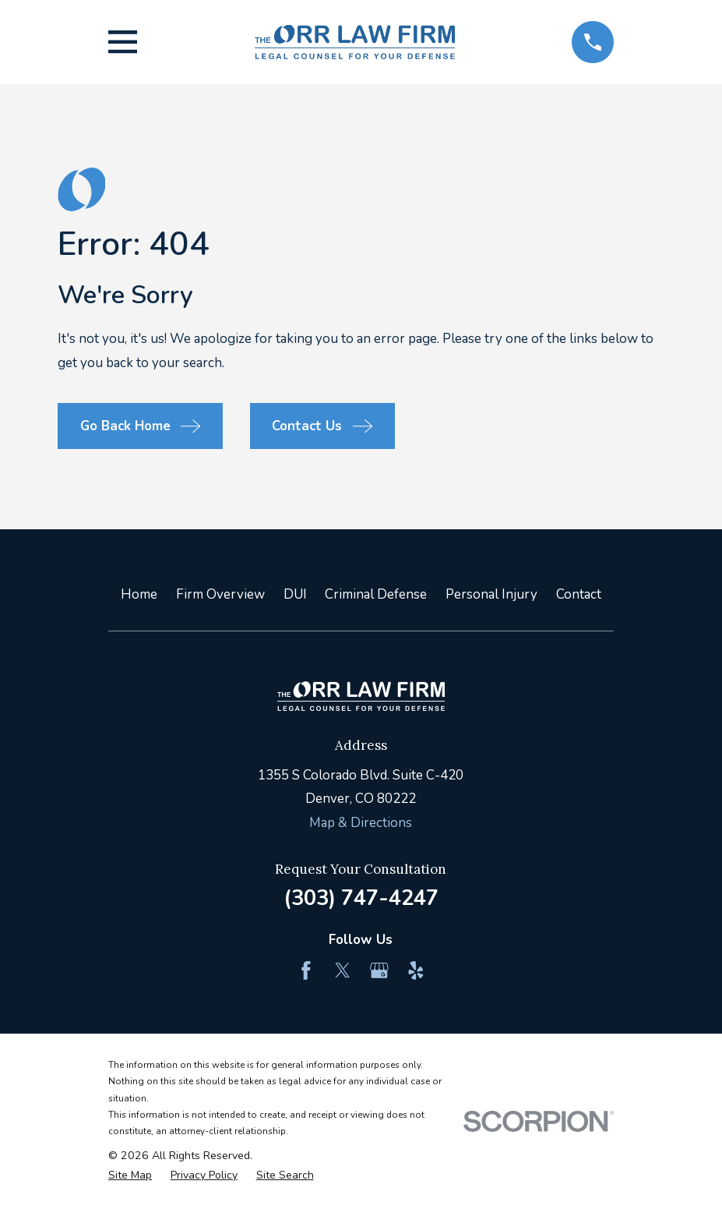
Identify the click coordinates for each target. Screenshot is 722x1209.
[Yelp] (416, 970)
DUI (295, 594)
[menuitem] (130, 1175)
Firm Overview (220, 594)
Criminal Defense (376, 594)
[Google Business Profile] (379, 970)
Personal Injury (491, 594)
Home (139, 594)
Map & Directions (360, 823)
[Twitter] (342, 970)
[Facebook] (306, 970)
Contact (578, 594)
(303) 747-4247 (361, 898)
